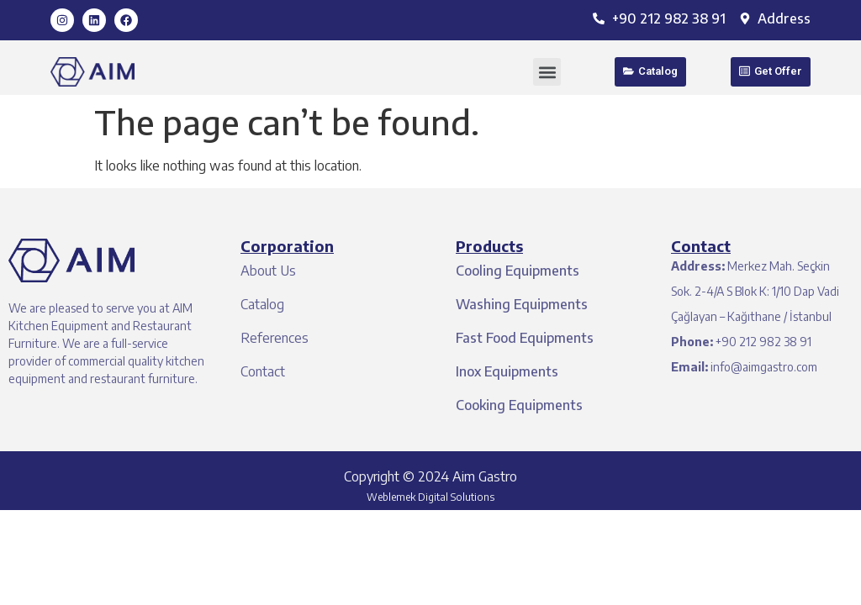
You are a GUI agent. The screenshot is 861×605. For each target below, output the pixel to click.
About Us (268, 270)
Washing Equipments (522, 304)
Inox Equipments (507, 371)
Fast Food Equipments (525, 337)
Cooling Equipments (517, 270)
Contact (262, 371)
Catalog (262, 304)
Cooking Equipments (519, 405)
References (274, 337)
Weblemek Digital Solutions (430, 497)
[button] (547, 72)
